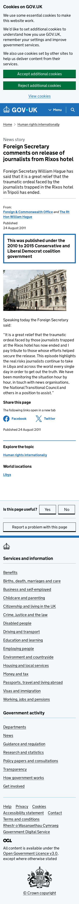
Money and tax (15, 674)
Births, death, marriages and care (32, 581)
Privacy (22, 806)
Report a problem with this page (39, 527)
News (8, 735)
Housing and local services (26, 665)
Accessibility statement (23, 812)
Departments (14, 727)
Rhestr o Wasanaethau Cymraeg (30, 825)
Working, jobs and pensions (26, 699)
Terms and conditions (21, 819)
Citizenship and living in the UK (29, 606)
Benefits (10, 572)
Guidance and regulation (24, 743)
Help (7, 806)
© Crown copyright (39, 892)
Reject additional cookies (39, 85)
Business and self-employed (27, 589)
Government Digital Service (26, 831)
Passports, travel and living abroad (33, 682)
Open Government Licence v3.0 (30, 853)
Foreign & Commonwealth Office (28, 212)
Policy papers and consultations (30, 760)
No (69, 509)
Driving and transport (21, 631)
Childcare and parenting (24, 597)
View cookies (39, 96)
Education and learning (23, 640)
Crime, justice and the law (25, 614)
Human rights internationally (38, 124)
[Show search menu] (72, 109)
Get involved (14, 786)
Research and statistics (23, 752)
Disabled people (17, 623)
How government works (23, 777)
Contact (55, 812)
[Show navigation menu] (55, 109)
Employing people (18, 648)
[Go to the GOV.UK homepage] (20, 110)
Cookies (39, 806)
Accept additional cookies (39, 73)
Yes (50, 509)
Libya (7, 475)
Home (7, 124)
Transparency (15, 769)
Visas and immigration (22, 690)
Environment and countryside (28, 657)
